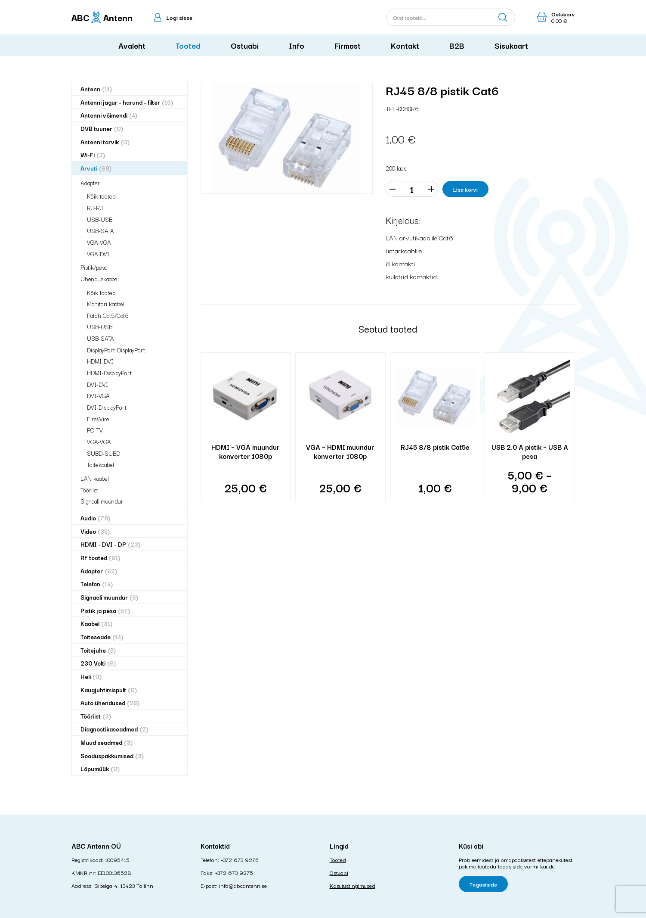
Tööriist (89, 490)
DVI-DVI (97, 384)
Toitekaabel (100, 464)
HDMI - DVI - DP (110, 544)
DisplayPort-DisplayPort (116, 350)
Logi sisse (179, 17)
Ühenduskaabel (99, 278)
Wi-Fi (92, 155)
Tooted (188, 45)
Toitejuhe (98, 650)
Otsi (502, 17)
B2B (456, 45)
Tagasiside (483, 884)
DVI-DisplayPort (107, 407)
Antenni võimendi (108, 115)
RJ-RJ (95, 207)
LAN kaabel (94, 478)
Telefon (96, 584)
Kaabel (96, 623)
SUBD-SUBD (103, 453)
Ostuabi (245, 45)
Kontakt (405, 45)
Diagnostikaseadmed (114, 729)
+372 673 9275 (240, 859)
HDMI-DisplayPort (109, 372)
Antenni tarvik (105, 142)
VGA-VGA (99, 242)
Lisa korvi (465, 189)
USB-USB (99, 219)
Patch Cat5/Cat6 (108, 315)
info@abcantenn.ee (243, 885)
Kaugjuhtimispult (108, 690)
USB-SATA (100, 230)
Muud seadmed (106, 742)
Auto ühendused (109, 703)
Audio (95, 518)
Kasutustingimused (352, 885)
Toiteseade (101, 637)
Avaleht (131, 45)
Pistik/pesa (93, 267)
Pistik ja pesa (105, 610)
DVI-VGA (98, 395)
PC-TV (95, 430)
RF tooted (100, 557)
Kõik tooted (101, 196)
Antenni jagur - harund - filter (126, 102)
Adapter (90, 182)
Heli (91, 676)
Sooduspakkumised (112, 756)
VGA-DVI (98, 253)
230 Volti (98, 663)
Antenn (96, 89)
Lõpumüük (100, 769)
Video (95, 531)
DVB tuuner (101, 128)
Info (296, 45)
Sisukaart (511, 45)
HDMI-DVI (100, 361)
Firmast (347, 45)
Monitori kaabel (105, 303)
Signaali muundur (101, 501)
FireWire (98, 418)
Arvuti (95, 168)
